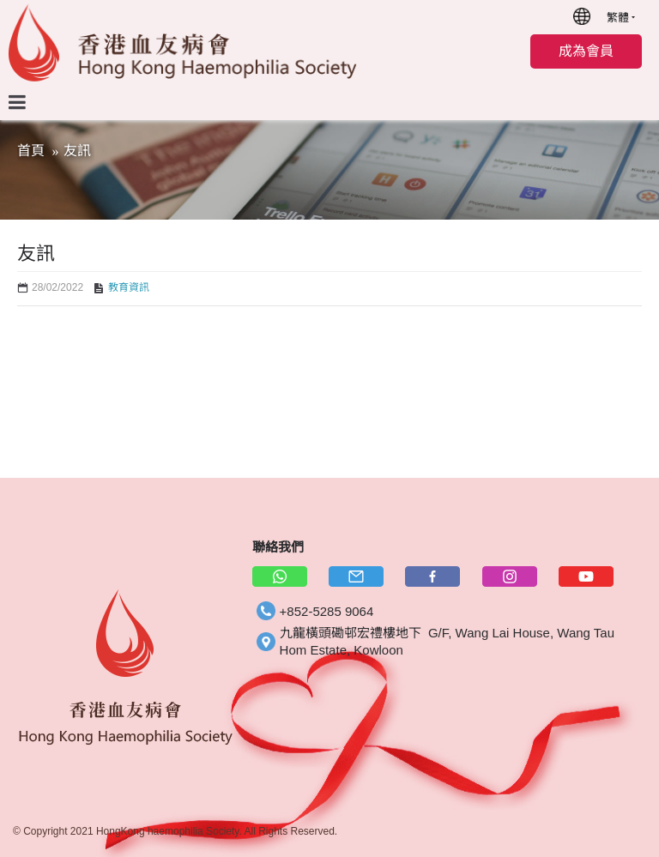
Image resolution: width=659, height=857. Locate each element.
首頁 (31, 150)
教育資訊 (128, 287)
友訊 (77, 150)
